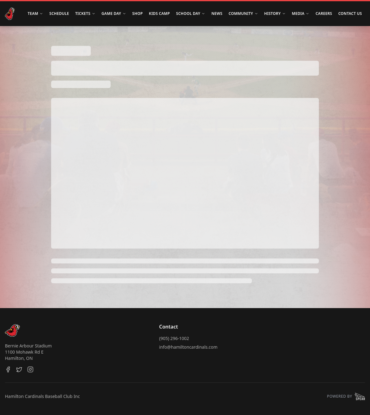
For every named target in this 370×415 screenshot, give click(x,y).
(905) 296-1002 (174, 338)
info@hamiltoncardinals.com (188, 347)
